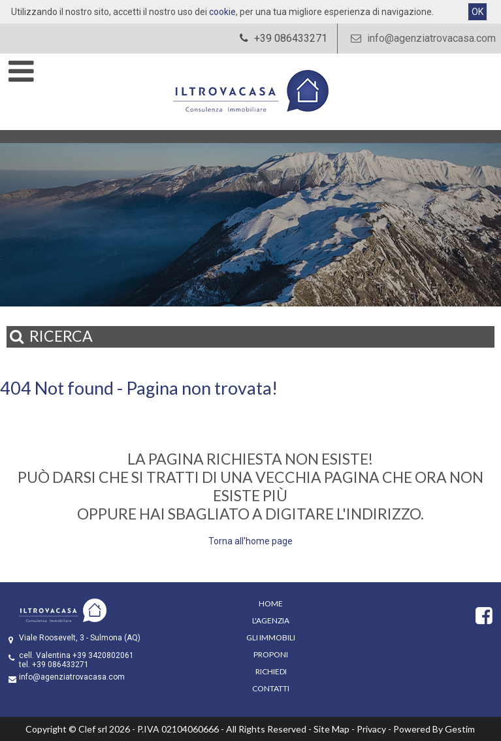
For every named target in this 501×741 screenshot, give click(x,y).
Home (271, 603)
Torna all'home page (250, 541)
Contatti (270, 688)
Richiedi (271, 671)
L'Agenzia (270, 620)
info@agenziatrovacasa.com (421, 38)
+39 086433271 (60, 664)
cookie (222, 12)
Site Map (331, 728)
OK (477, 12)
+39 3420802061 (103, 655)
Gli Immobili (270, 637)
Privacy (371, 728)
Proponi (270, 654)
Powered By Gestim (434, 728)
